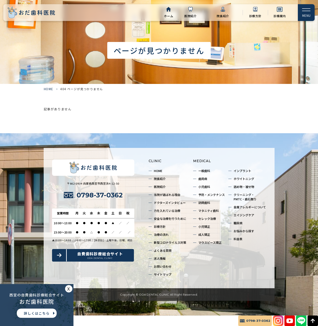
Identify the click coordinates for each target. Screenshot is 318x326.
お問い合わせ (162, 266)
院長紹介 (223, 16)
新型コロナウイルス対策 (170, 242)
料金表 (238, 239)
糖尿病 (238, 223)
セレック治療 (207, 218)
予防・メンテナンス (211, 195)
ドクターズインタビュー (170, 203)
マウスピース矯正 (210, 242)
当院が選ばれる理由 (167, 195)
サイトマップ (162, 274)
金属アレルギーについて (250, 207)
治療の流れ (161, 234)
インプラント (242, 171)
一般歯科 (204, 171)
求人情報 (160, 258)
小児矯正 (204, 226)
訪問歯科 (204, 203)
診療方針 (255, 16)
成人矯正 (204, 234)
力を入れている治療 (167, 211)
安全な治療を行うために (170, 218)
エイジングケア (244, 215)
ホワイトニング (244, 179)
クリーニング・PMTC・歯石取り (245, 197)
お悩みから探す (244, 231)
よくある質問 (162, 250)
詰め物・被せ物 (244, 187)
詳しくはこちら (37, 313)
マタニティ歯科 (208, 211)
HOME (48, 89)
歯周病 (202, 179)
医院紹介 (190, 16)
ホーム (168, 16)
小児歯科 (204, 187)
